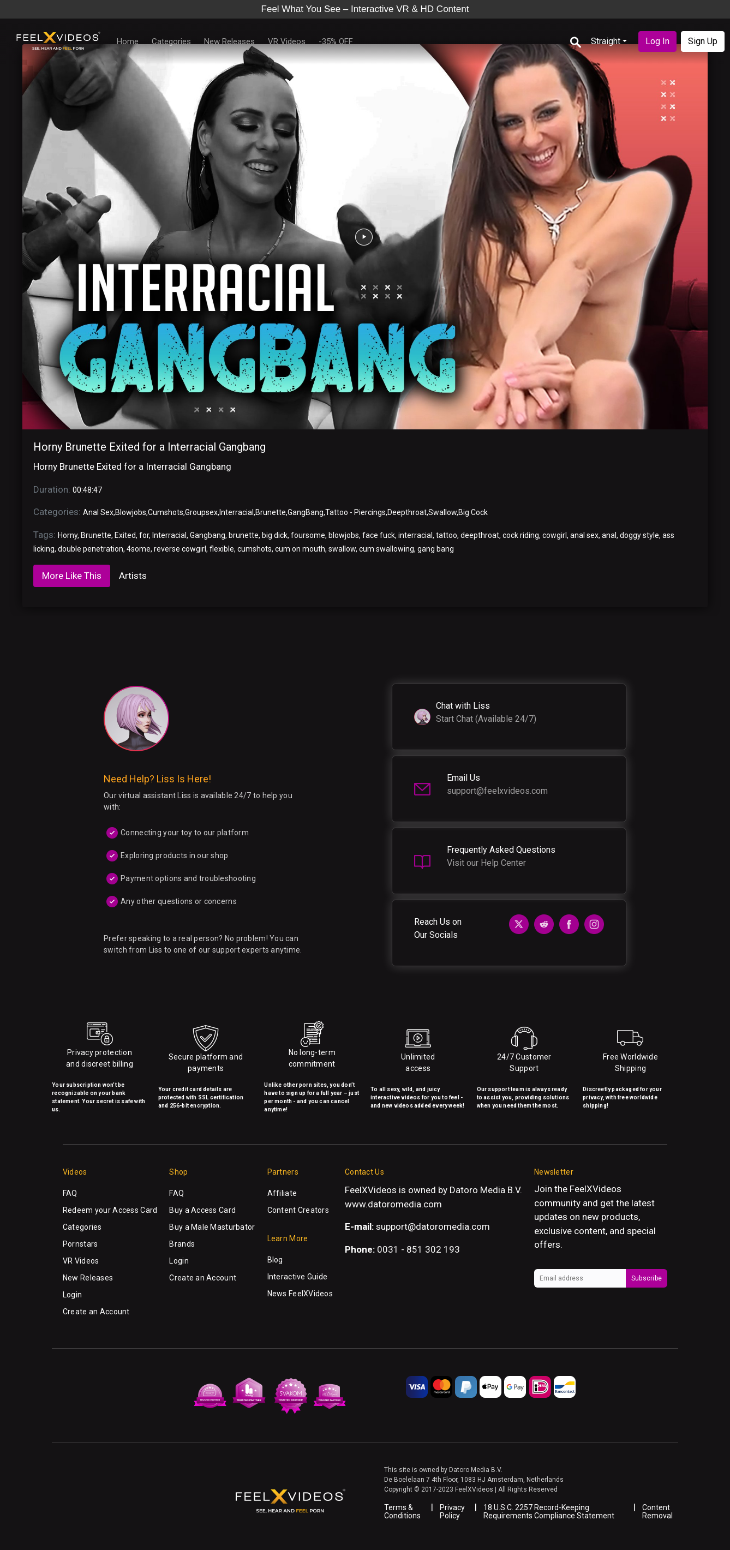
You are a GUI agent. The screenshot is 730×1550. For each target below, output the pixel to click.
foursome (308, 535)
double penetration (90, 548)
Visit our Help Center (486, 863)
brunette (244, 535)
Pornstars (80, 1244)
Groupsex (201, 512)
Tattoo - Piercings (355, 512)
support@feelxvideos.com (497, 791)
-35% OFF (336, 41)
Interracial (236, 512)
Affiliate (282, 1193)
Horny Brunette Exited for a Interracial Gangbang (149, 446)
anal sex (584, 535)
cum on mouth (300, 548)
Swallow (442, 512)
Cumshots (165, 512)
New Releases (229, 41)
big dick (275, 535)
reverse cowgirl (180, 548)
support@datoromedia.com (433, 1226)
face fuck (378, 535)
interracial (415, 535)
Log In (657, 41)
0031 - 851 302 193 (418, 1249)
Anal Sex (98, 512)
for (144, 535)
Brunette (270, 512)
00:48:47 (87, 490)
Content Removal (657, 1511)
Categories (171, 41)
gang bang (435, 548)
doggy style (639, 535)
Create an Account (96, 1311)
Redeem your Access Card (110, 1210)
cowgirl (554, 535)
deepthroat (479, 535)
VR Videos (287, 41)
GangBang (306, 512)
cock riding (520, 535)
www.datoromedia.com (393, 1204)
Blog (275, 1259)
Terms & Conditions (402, 1511)
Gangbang (207, 535)
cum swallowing (386, 548)
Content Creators (298, 1210)
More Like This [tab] (71, 575)
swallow (342, 548)
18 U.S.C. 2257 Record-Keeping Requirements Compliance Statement (548, 1511)
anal (609, 535)
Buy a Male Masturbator (212, 1227)
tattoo (446, 535)
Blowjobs (130, 512)
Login (72, 1294)
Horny (67, 535)
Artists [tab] (133, 575)
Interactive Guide (297, 1276)
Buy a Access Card (202, 1210)
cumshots (254, 548)
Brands (182, 1244)
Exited (125, 535)
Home (128, 41)
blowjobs (343, 535)
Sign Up (702, 41)
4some (139, 548)
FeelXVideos (595, 1188)
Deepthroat (407, 512)
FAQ (70, 1193)
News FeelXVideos (300, 1293)
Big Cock (473, 512)
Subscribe (646, 1278)
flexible (222, 548)
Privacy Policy (452, 1511)
